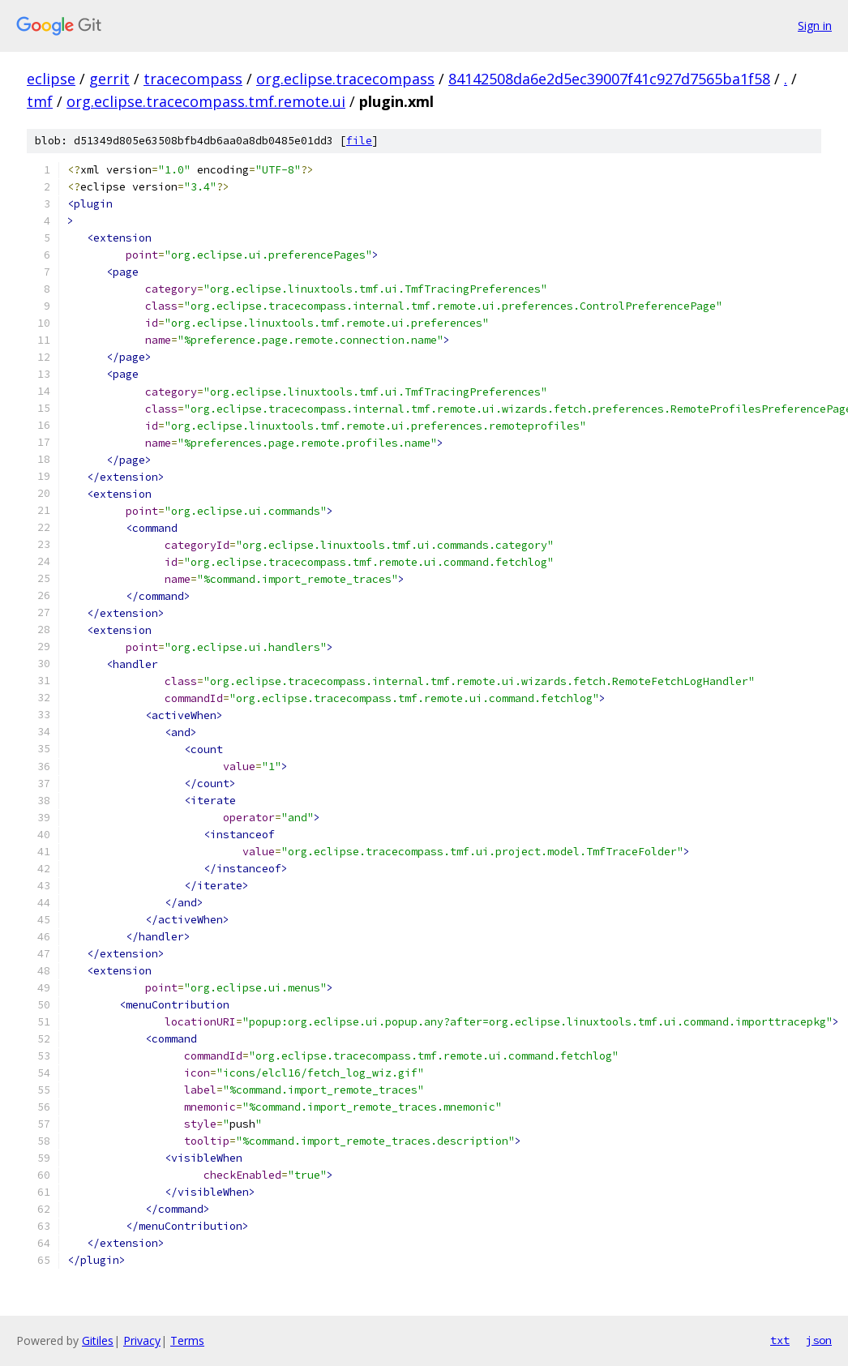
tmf (40, 101)
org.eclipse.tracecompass (345, 78)
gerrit (109, 78)
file (359, 141)
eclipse (51, 78)
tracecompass (192, 78)
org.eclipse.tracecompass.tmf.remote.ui (205, 101)
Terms (187, 1340)
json (819, 1340)
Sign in (815, 25)
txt (780, 1340)
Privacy (142, 1340)
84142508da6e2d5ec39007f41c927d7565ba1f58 (609, 78)
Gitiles (97, 1340)
